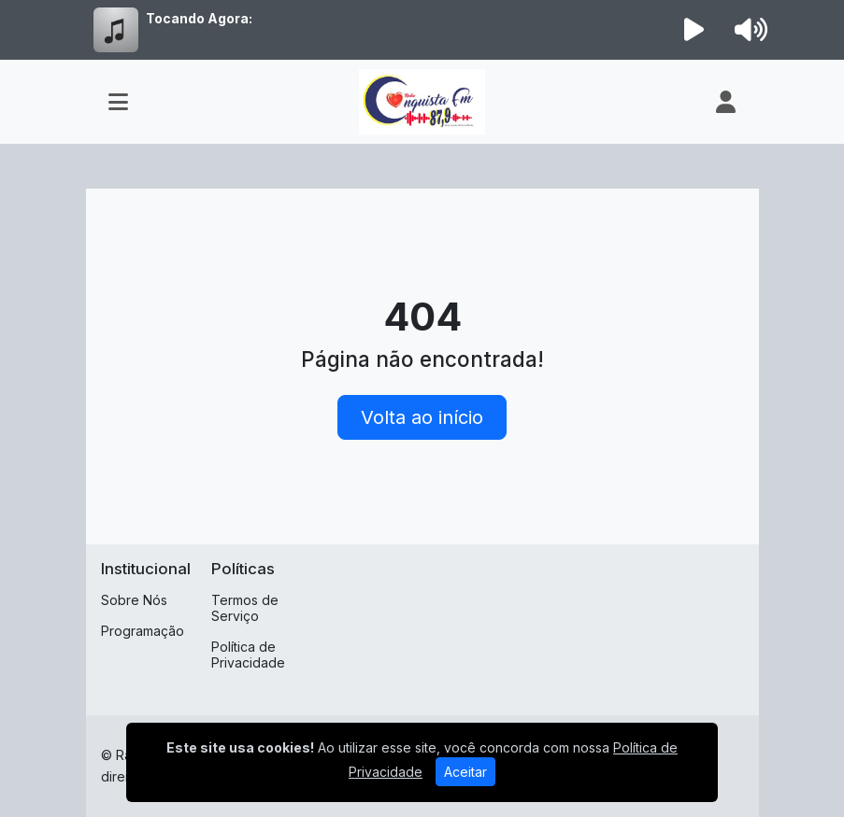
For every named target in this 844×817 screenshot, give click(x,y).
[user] (726, 102)
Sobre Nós (134, 600)
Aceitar (465, 772)
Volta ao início (422, 417)
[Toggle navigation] (118, 102)
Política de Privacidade (248, 654)
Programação (142, 631)
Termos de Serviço (245, 608)
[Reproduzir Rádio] (693, 29)
